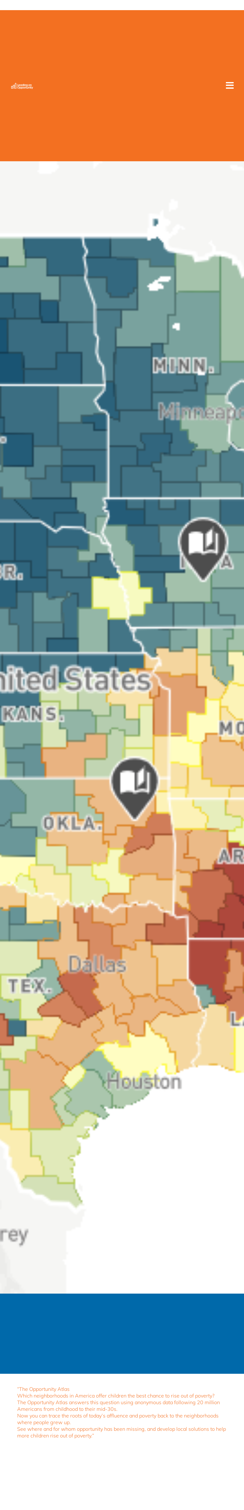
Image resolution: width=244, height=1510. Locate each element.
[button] (230, 85)
